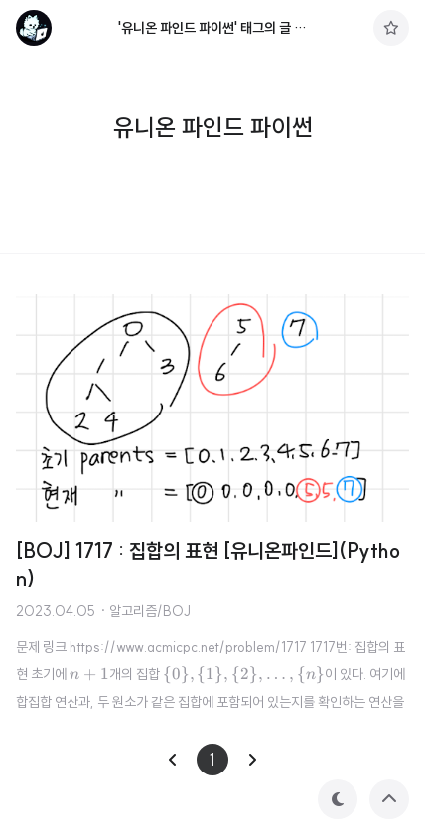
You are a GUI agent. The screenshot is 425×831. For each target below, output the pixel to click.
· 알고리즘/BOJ (145, 611)
